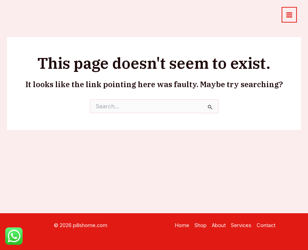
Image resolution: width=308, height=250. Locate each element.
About (219, 225)
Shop (200, 225)
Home (182, 225)
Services (241, 225)
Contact (266, 225)
